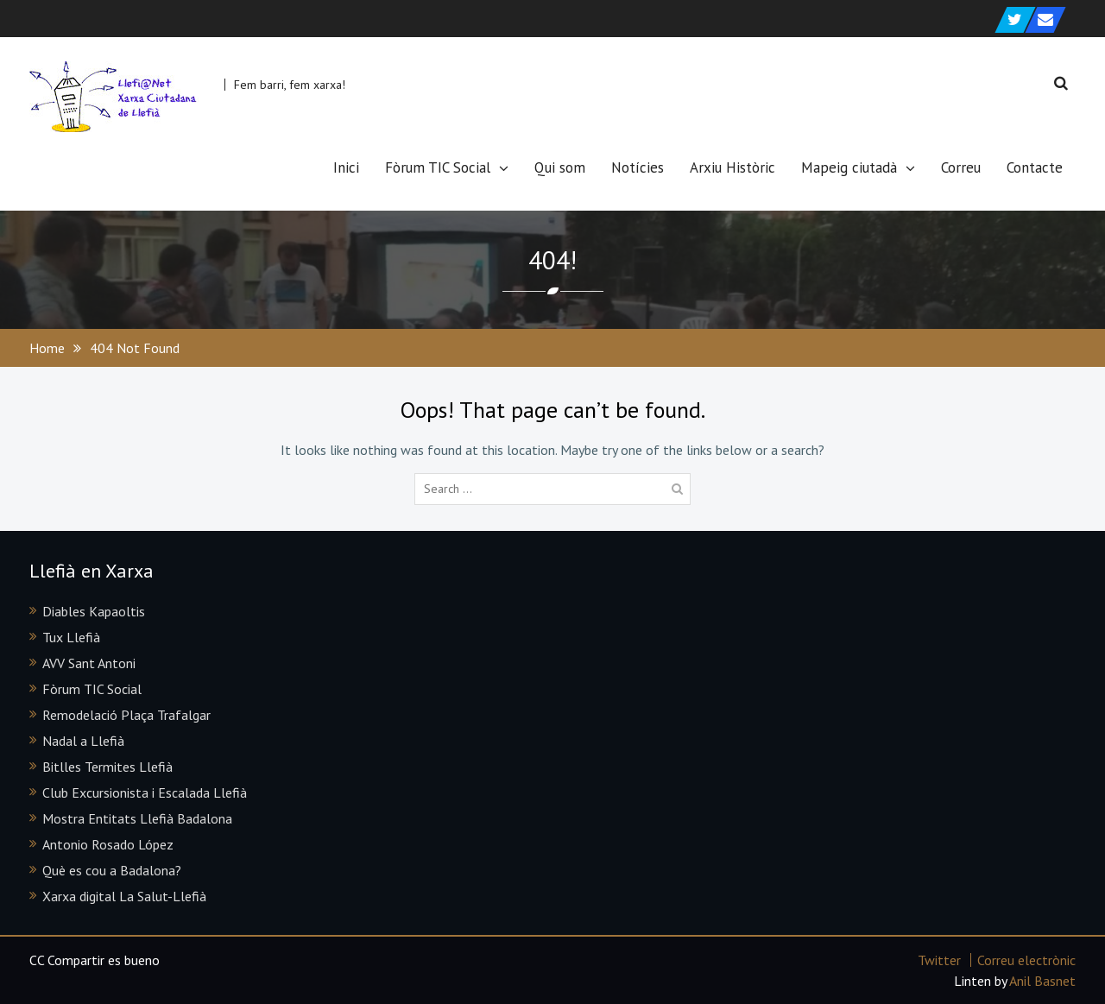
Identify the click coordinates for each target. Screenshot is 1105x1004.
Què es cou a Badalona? (111, 870)
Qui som (559, 167)
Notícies (637, 167)
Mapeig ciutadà (849, 167)
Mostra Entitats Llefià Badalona (137, 818)
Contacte (1035, 167)
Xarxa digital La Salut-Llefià (124, 896)
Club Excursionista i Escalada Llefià (144, 792)
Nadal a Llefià (83, 740)
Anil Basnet (1042, 980)
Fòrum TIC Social (437, 167)
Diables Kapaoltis (93, 611)
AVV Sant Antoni (89, 663)
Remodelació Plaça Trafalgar (126, 714)
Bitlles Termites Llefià (107, 766)
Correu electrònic (1026, 960)
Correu (961, 167)
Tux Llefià (71, 637)
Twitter (939, 960)
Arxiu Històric (732, 167)
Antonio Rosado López (108, 844)
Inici (346, 167)
